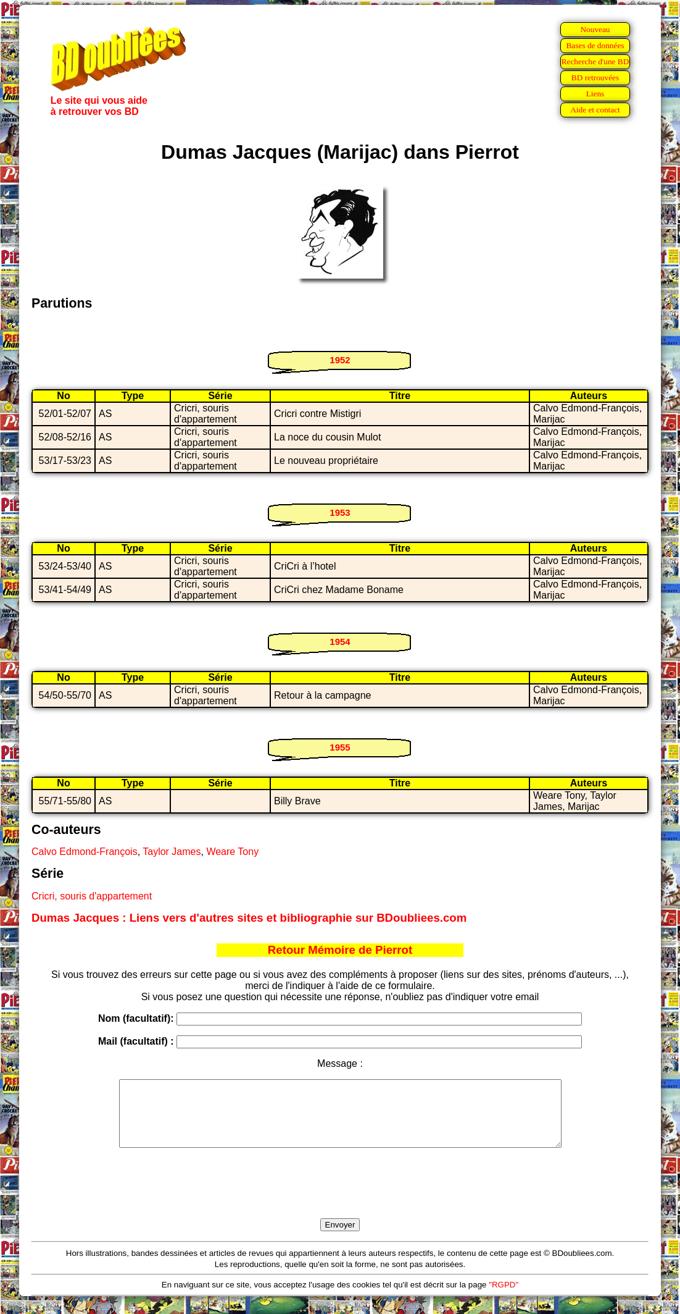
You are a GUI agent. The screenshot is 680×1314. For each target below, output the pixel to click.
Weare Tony (232, 851)
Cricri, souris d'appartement (91, 896)
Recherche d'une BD (595, 61)
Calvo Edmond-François (84, 851)
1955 (340, 747)
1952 (340, 360)
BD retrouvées (595, 77)
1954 (340, 641)
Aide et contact (595, 109)
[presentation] (340, 1197)
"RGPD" (503, 1297)
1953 (340, 512)
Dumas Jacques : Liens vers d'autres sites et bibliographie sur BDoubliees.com (248, 917)
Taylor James (172, 851)
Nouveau (595, 29)
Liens (595, 93)
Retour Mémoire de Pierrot (340, 949)
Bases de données (595, 45)
